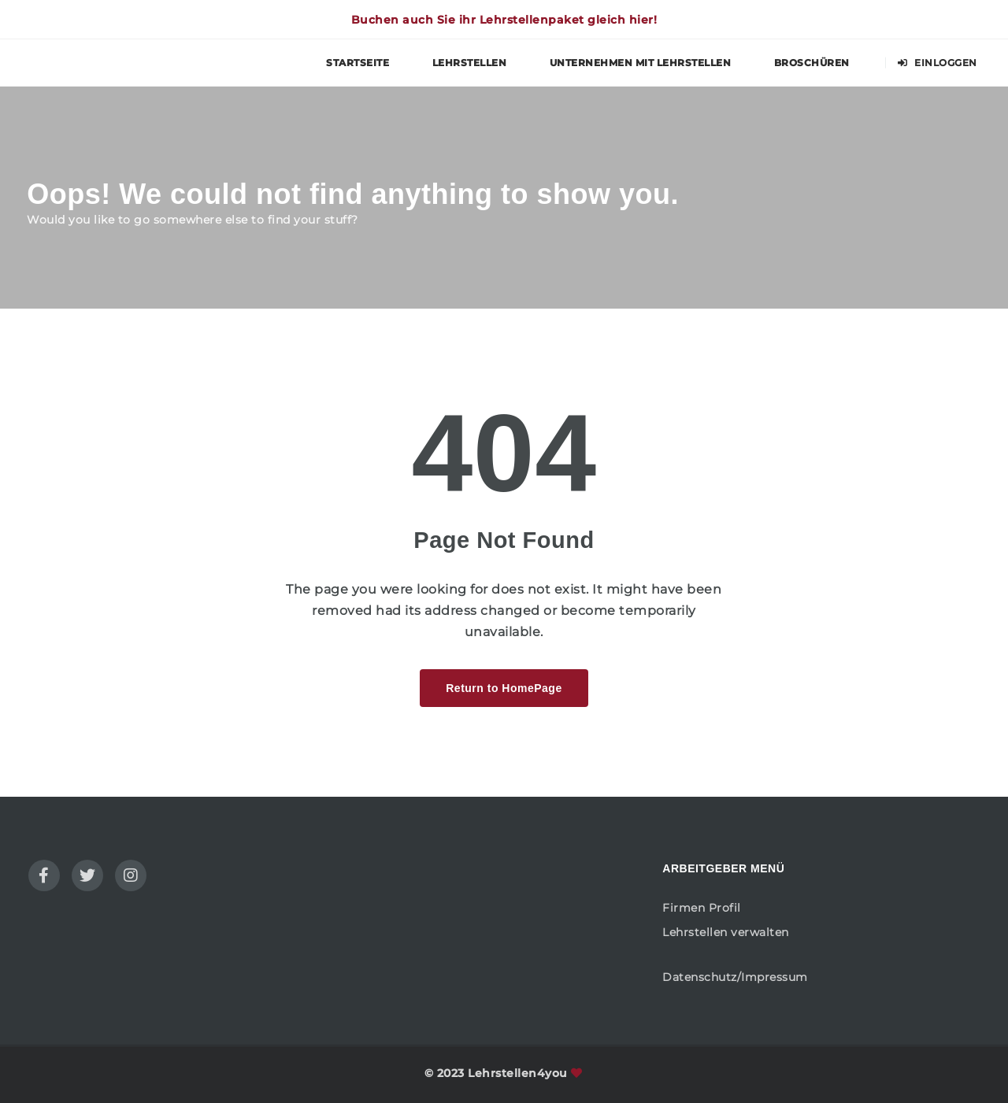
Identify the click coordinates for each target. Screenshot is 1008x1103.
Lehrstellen (469, 62)
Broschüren (812, 62)
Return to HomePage (503, 688)
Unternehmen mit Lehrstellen (641, 62)
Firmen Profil (701, 908)
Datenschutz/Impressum (735, 977)
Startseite (357, 62)
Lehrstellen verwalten (725, 932)
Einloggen (937, 62)
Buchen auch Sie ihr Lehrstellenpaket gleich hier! (504, 20)
